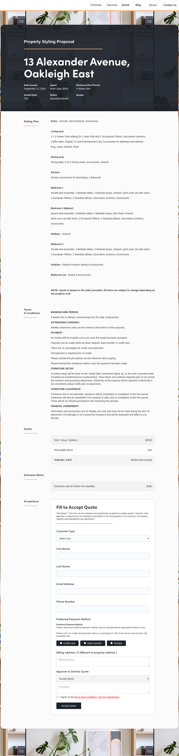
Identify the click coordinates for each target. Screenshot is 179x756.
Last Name (63, 566)
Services (112, 5)
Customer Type (65, 531)
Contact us (169, 5)
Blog (138, 5)
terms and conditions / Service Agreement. (97, 697)
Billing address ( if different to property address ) (86, 652)
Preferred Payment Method (73, 619)
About (153, 5)
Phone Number (65, 601)
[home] (42, 5)
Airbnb (125, 5)
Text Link (12, 718)
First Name (63, 548)
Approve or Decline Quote (72, 671)
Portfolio (96, 5)
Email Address (65, 583)
